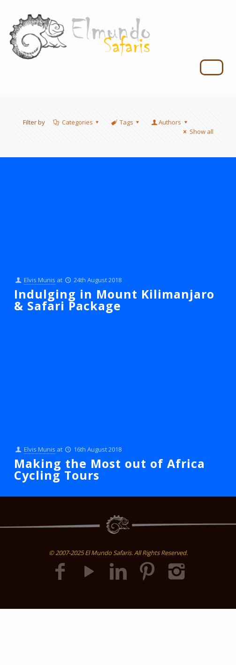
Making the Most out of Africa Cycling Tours (109, 469)
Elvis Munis (39, 280)
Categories (76, 122)
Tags (126, 122)
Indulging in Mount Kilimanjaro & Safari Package (114, 300)
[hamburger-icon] (211, 67)
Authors (170, 122)
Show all (197, 131)
